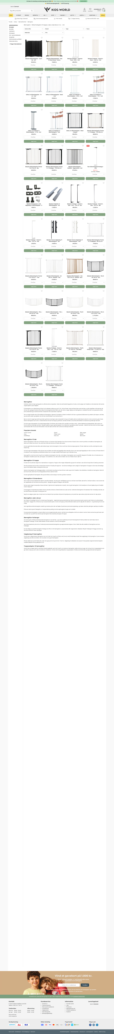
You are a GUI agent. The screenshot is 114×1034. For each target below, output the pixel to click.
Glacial (55, 432)
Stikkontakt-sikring (13, 41)
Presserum (69, 1007)
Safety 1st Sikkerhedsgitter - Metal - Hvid (54, 95)
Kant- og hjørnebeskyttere (14, 35)
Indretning (93, 15)
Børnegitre (30, 21)
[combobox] (33, 65)
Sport (53, 15)
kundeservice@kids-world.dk (19, 1003)
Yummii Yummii (27, 432)
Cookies (96, 1031)
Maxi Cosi (56, 435)
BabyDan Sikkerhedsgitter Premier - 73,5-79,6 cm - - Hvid (33, 276)
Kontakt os (44, 1003)
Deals (10, 15)
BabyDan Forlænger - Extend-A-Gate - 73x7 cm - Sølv (95, 204)
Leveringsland (89, 1031)
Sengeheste (11, 37)
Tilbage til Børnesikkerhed (15, 44)
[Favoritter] (42, 38)
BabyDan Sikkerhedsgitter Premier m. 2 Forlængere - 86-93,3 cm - (95, 240)
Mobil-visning (102, 1031)
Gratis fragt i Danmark (21, 18)
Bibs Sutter (82, 435)
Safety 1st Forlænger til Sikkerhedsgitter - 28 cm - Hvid (74, 95)
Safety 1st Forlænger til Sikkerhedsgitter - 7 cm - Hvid (95, 95)
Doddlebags (27, 435)
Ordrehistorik (45, 1008)
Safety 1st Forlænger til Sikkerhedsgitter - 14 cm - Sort (33, 131)
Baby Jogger (83, 432)
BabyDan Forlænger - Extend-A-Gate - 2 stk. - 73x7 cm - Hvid (54, 349)
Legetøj (82, 15)
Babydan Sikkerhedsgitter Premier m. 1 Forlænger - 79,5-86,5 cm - (95, 131)
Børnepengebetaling (47, 1013)
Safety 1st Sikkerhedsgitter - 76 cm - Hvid (33, 95)
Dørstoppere (12, 33)
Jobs (67, 1005)
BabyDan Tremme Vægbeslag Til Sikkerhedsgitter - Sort (54, 240)
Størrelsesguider (46, 1011)
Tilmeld (85, 985)
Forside (10, 21)
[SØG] (32, 10)
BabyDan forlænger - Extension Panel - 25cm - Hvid (74, 59)
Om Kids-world (70, 1003)
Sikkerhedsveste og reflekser (15, 39)
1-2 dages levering (73, 18)
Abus (25, 434)
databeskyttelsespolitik (79, 996)
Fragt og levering (46, 1005)
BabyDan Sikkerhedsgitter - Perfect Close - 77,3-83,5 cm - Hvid (95, 349)
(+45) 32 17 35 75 (17, 1005)
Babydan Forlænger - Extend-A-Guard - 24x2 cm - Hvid (95, 59)
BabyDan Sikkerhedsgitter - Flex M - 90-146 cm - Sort (95, 276)
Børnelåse (11, 29)
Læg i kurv (33, 69)
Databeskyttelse (74, 1031)
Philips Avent (57, 434)
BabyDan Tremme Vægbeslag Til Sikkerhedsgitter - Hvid (75, 240)
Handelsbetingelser (64, 1031)
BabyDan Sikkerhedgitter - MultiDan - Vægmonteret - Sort (74, 167)
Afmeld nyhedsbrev (71, 1010)
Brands (27, 15)
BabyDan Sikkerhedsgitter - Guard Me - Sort (33, 59)
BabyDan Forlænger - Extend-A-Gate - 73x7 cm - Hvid (33, 240)
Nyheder (18, 15)
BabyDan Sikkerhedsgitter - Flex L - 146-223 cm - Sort (54, 312)
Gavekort (68, 1011)
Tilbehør (63, 15)
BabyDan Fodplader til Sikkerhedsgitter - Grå (54, 204)
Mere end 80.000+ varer (92, 18)
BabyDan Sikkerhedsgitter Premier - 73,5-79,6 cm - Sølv (33, 167)
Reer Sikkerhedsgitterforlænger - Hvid (95, 167)
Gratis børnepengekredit (41, 18)
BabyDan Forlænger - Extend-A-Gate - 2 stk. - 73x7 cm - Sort (75, 204)
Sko (45, 15)
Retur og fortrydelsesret (48, 1007)
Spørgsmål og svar (70, 1008)
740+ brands (58, 18)
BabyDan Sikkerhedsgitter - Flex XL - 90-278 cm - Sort (33, 384)
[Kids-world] (57, 10)
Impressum (82, 1031)
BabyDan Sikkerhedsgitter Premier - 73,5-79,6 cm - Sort (33, 349)
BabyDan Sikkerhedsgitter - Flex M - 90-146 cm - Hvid (75, 312)
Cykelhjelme (11, 31)
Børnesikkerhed (22, 21)
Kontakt (11, 1001)
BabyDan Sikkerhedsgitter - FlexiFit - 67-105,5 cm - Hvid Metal (74, 349)
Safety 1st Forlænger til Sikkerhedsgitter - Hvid (54, 131)
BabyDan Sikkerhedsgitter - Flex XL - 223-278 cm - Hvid (95, 312)
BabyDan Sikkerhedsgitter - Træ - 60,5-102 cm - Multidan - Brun (75, 276)
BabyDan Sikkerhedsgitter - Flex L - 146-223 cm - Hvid (33, 312)
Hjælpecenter (45, 1010)
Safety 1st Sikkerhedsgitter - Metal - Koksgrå (74, 131)
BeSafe (81, 434)
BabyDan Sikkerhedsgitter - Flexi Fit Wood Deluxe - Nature (54, 59)
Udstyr (73, 15)
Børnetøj (36, 15)
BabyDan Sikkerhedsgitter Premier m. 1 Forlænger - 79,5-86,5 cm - (54, 384)
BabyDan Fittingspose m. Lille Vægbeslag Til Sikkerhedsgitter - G (33, 204)
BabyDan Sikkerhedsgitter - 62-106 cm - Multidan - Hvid (54, 276)
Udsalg (103, 15)
